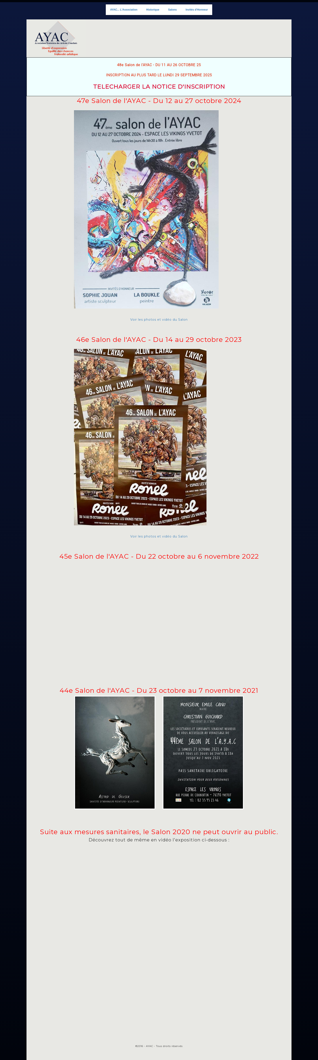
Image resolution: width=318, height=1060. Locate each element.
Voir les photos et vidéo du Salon (146, 216)
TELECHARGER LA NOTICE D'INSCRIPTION (159, 86)
